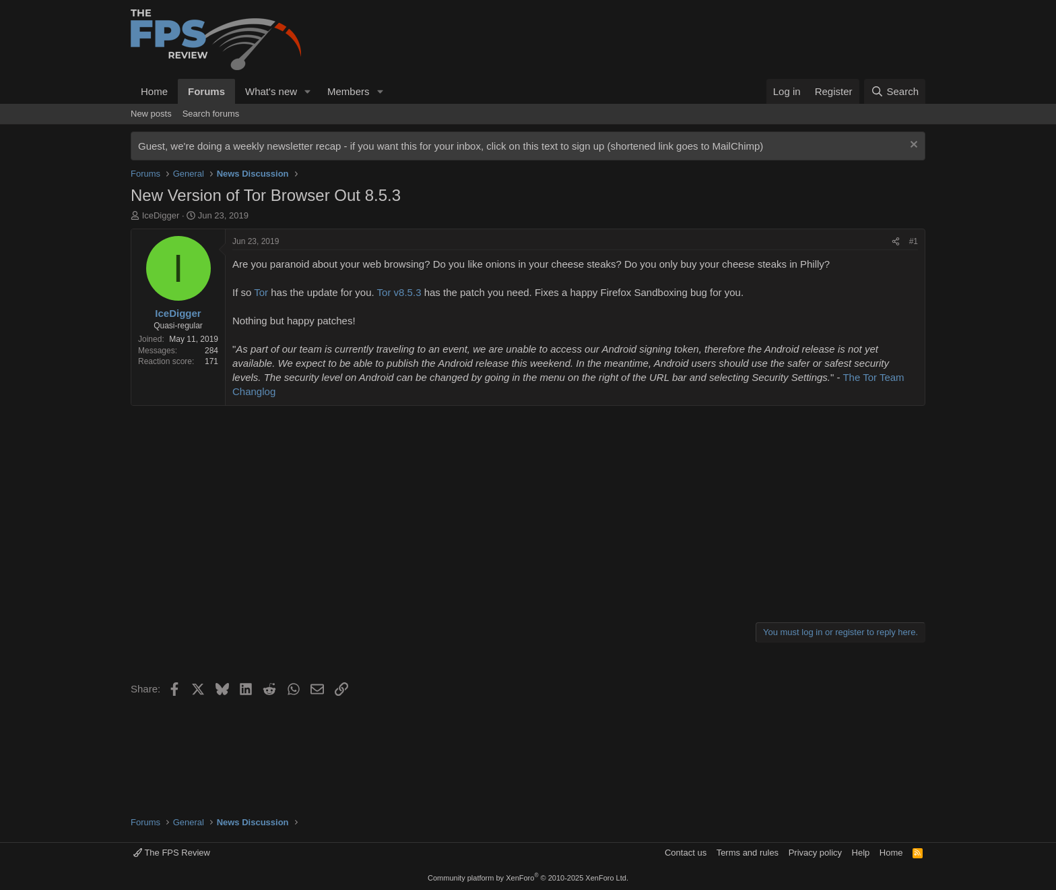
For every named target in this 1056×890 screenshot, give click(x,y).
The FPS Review (171, 853)
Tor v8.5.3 (399, 292)
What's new (271, 91)
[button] (307, 91)
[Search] (894, 91)
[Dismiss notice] (912, 146)
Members (348, 91)
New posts (151, 114)
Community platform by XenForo (528, 878)
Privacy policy (815, 853)
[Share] (895, 241)
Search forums (211, 114)
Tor (261, 292)
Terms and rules (748, 853)
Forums (206, 91)
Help (861, 853)
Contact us (685, 853)
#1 (913, 241)
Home (154, 91)
